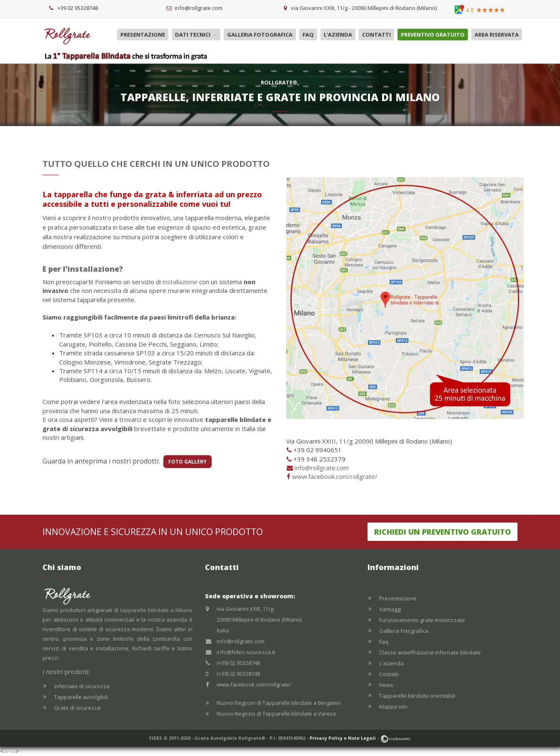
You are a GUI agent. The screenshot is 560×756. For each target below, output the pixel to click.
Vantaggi (390, 609)
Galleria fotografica (259, 34)
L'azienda (338, 34)
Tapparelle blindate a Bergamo (301, 702)
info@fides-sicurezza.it (246, 652)
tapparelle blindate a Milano (156, 610)
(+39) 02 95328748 (238, 663)
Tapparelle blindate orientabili (417, 695)
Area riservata (497, 34)
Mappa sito (393, 706)
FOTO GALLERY (187, 461)
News (386, 685)
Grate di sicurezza (77, 707)
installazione (180, 282)
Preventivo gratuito (433, 34)
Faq (308, 34)
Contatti (376, 34)
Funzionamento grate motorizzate (422, 620)
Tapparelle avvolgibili (81, 697)
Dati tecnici (196, 34)
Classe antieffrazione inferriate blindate (430, 652)
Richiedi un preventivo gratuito (442, 532)
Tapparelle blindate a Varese (299, 713)
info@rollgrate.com (322, 468)
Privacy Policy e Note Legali (343, 738)
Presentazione (142, 34)
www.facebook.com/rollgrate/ (335, 476)
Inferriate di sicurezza (82, 686)
